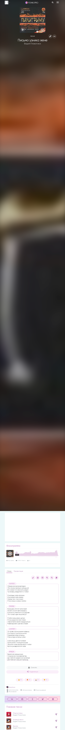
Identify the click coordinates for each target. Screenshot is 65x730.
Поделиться (32, 672)
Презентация (18, 571)
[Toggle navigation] (57, 2)
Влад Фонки (10, 687)
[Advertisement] (32, 527)
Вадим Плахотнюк (32, 44)
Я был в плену (18, 713)
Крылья (15, 726)
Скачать (32, 667)
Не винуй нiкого (18, 719)
